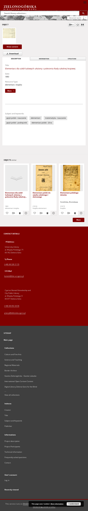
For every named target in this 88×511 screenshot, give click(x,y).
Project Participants (12, 446)
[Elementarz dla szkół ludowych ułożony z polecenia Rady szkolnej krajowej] (9, 33)
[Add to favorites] (78, 25)
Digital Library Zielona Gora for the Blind (21, 387)
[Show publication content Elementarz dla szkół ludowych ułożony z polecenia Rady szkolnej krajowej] (20, 213)
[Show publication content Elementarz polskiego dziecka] (75, 213)
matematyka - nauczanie (55, 118)
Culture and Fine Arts (13, 354)
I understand (74, 504)
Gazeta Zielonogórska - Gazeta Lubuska (20, 376)
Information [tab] (44, 59)
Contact (8, 463)
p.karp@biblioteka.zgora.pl (15, 313)
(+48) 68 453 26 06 (11, 306)
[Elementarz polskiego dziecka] (71, 178)
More (78, 220)
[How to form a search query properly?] (86, 18)
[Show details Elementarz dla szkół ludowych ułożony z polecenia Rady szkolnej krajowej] (25, 213)
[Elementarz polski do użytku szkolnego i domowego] (44, 178)
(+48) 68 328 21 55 (11, 264)
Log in (7, 480)
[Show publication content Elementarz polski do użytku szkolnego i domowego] (47, 213)
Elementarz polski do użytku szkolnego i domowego (41, 195)
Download (12, 53)
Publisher (8, 426)
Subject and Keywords (13, 421)
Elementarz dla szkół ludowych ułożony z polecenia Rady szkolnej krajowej (15, 195)
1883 (7, 76)
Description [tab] (16, 59)
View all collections (12, 395)
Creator (8, 410)
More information (57, 504)
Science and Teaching (13, 360)
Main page (8, 340)
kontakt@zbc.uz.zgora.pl (14, 276)
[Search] (83, 13)
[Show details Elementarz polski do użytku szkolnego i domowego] (53, 213)
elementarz (10, 85)
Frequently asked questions (15, 457)
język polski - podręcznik (17, 123)
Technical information (13, 452)
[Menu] (84, 2)
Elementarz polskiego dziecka (69, 194)
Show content (12, 47)
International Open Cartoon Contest (19, 381)
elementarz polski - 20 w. (42, 123)
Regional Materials (12, 365)
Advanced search (75, 18)
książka (19, 85)
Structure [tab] (72, 59)
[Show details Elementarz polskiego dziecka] (81, 213)
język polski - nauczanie (16, 118)
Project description (12, 441)
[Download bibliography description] (13, 213)
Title (6, 415)
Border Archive (11, 370)
